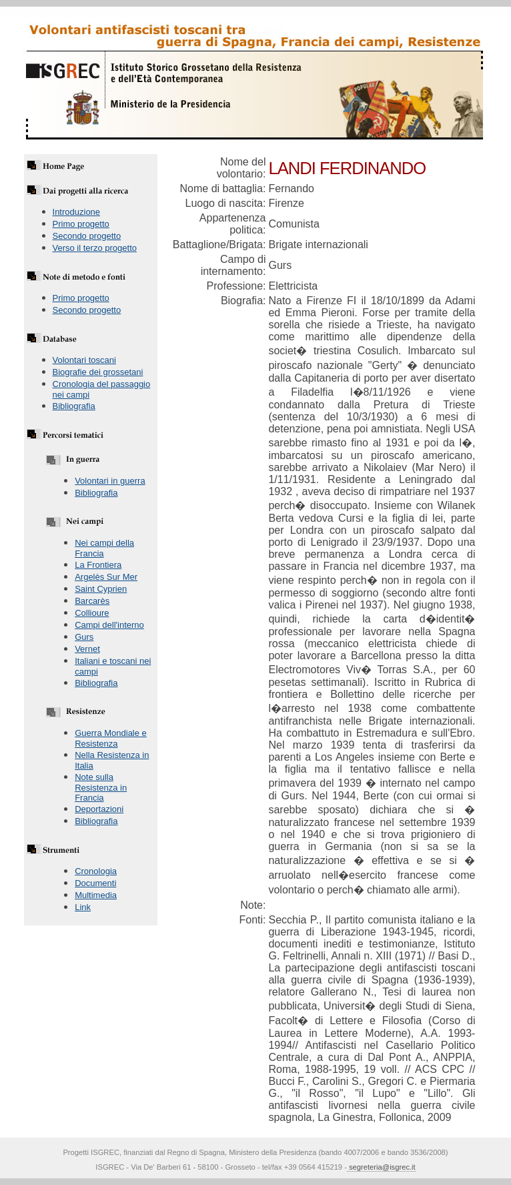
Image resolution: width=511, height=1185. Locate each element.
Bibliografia (74, 406)
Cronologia (96, 871)
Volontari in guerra (110, 481)
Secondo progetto (87, 236)
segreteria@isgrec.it (381, 1167)
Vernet (87, 649)
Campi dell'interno (109, 625)
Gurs (84, 637)
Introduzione (77, 212)
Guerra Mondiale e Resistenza (111, 738)
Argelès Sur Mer (106, 577)
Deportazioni (99, 809)
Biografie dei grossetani (98, 372)
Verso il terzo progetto (95, 248)
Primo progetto (81, 224)
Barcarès (92, 601)
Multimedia (96, 895)
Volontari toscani (84, 360)
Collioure (92, 613)
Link (83, 907)
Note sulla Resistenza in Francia (101, 787)
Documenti (95, 883)
